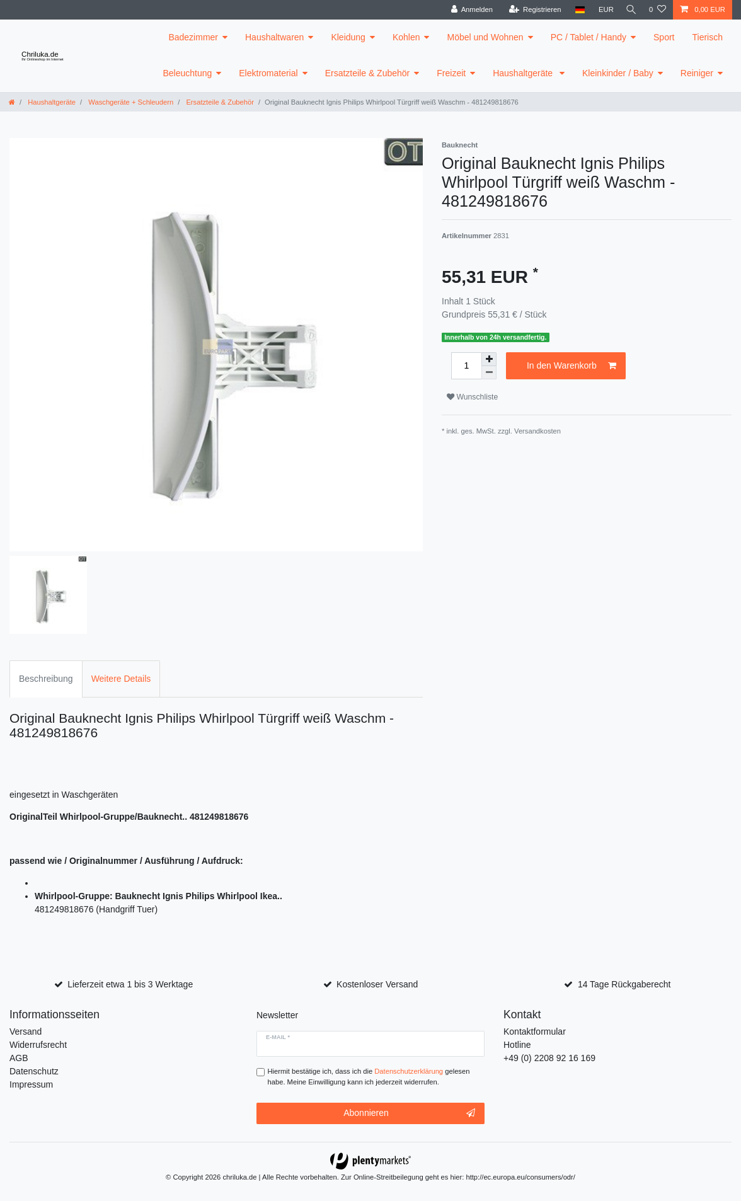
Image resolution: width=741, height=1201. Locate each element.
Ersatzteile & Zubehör (367, 73)
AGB (18, 1058)
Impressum (31, 1084)
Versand (25, 1031)
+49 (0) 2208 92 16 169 (549, 1058)
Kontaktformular (534, 1031)
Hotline (517, 1045)
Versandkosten (537, 431)
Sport (663, 37)
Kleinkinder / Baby (617, 73)
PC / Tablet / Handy (588, 37)
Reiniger (697, 73)
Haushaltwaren (274, 37)
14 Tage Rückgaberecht (624, 984)
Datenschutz (34, 1071)
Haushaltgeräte (524, 73)
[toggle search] (629, 10)
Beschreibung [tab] (46, 679)
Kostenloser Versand (377, 984)
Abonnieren (409, 1113)
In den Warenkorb (571, 366)
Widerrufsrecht (38, 1045)
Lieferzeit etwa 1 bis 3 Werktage (130, 984)
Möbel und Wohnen (485, 37)
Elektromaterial (268, 73)
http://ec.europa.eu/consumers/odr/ (520, 1177)
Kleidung (348, 37)
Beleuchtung (187, 73)
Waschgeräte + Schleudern (129, 102)
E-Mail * (278, 1037)
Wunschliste (472, 397)
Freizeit (451, 73)
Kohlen (406, 37)
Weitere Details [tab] (121, 679)
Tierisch (707, 37)
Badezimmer (193, 37)
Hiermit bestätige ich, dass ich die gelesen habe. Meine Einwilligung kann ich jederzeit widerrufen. (369, 1076)
